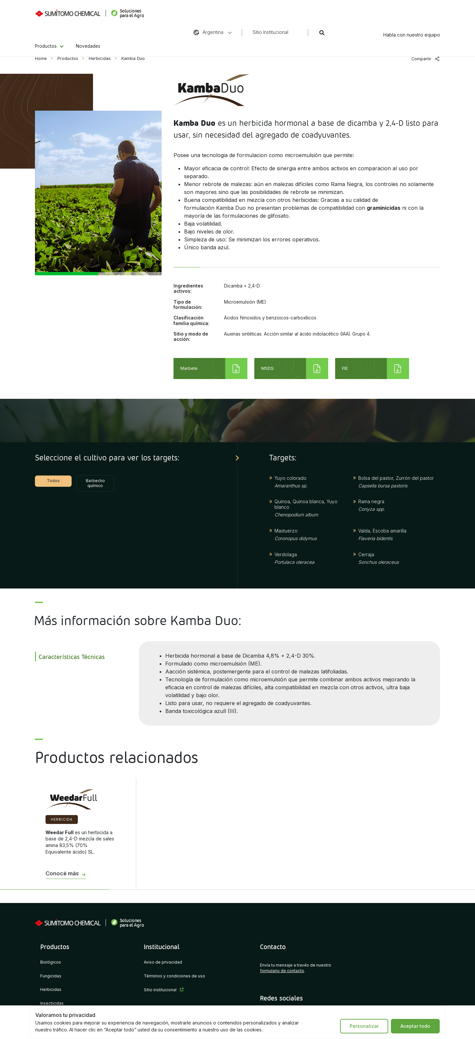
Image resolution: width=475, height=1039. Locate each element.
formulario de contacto (282, 971)
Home (41, 58)
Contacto (273, 946)
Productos (46, 35)
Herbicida (62, 819)
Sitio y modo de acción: (191, 336)
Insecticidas (52, 1003)
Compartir (421, 58)
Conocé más (62, 874)
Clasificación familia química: (191, 320)
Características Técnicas (72, 656)
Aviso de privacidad (163, 962)
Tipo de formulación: (188, 304)
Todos (53, 480)
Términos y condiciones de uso (174, 976)
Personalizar (364, 1026)
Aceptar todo (415, 1026)
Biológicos (50, 962)
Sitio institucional (160, 990)
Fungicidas (50, 976)
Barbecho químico (95, 483)
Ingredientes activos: (188, 288)
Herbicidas (100, 58)
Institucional (161, 946)
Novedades (88, 35)
